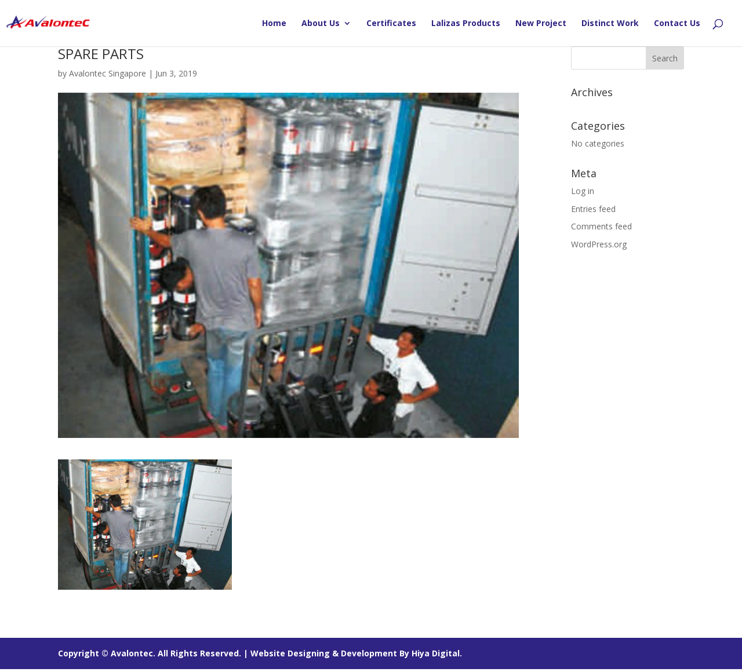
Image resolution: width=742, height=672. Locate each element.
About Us (320, 23)
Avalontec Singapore (107, 73)
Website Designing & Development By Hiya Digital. (356, 653)
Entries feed (593, 208)
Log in (582, 190)
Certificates (391, 23)
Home (274, 23)
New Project (540, 23)
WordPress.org (599, 244)
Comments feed (601, 226)
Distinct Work (610, 23)
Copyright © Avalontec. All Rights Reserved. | (154, 653)
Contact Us (677, 23)
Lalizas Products (465, 23)
